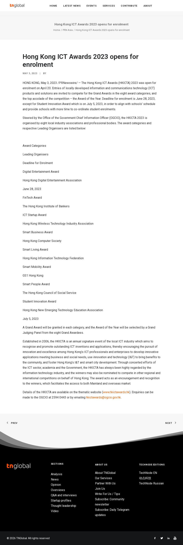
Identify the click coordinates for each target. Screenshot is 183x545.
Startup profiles (61, 500)
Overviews (58, 490)
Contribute (129, 7)
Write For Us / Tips (107, 494)
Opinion (56, 484)
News (55, 479)
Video (55, 511)
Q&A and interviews (64, 495)
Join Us (100, 488)
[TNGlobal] (17, 7)
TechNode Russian (151, 483)
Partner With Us (105, 483)
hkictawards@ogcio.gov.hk (103, 397)
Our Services (103, 478)
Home (53, 7)
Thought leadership (63, 506)
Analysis (56, 474)
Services (109, 7)
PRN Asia (68, 30)
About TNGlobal (105, 473)
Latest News (71, 7)
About (147, 7)
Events (91, 7)
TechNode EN (148, 473)
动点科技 (145, 478)
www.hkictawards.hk (116, 392)
